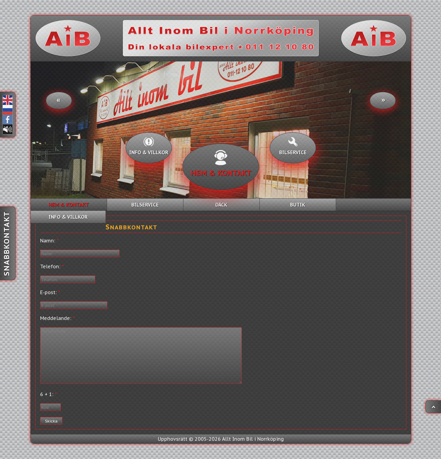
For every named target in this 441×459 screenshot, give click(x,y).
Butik (297, 205)
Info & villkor (148, 146)
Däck (221, 205)
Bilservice (293, 146)
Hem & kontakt (221, 164)
